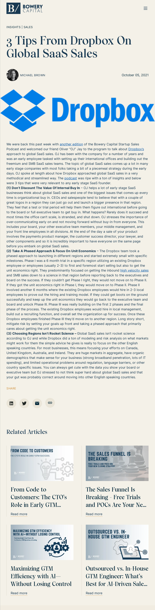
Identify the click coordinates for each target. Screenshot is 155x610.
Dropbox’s (136, 149)
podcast (70, 178)
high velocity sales (134, 270)
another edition (71, 144)
